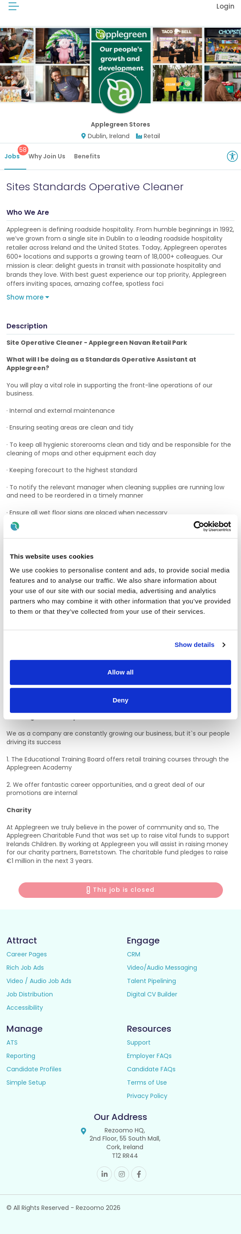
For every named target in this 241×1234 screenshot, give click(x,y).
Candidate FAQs (151, 1069)
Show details (195, 644)
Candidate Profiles (34, 1069)
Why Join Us (46, 156)
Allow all (121, 672)
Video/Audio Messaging (162, 967)
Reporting (20, 1056)
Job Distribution (29, 994)
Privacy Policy (147, 1096)
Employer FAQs (149, 1056)
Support (139, 1042)
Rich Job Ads (25, 967)
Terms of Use (147, 1082)
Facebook (138, 1173)
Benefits (87, 156)
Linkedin (104, 1173)
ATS (12, 1042)
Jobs (15, 153)
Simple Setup (26, 1082)
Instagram (121, 1173)
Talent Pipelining (151, 981)
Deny (121, 700)
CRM (133, 954)
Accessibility (24, 1007)
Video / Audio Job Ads (38, 981)
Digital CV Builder (152, 994)
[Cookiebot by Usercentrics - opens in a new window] (193, 526)
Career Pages (26, 954)
